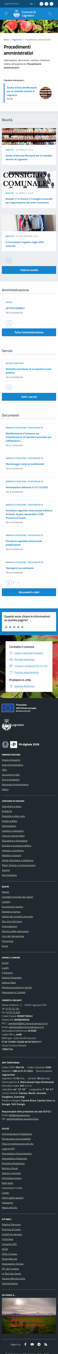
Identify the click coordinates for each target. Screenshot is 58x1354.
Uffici (9, 302)
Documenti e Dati (11, 774)
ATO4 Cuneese (9, 1254)
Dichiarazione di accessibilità (16, 1139)
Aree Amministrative (12, 765)
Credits (5, 1193)
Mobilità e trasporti (11, 855)
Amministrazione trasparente (24, 427)
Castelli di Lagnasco (12, 1234)
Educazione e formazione (14, 840)
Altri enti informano (12, 921)
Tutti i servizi (29, 397)
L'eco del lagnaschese (13, 936)
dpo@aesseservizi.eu (19, 1115)
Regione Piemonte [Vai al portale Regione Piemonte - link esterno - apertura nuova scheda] (12, 3)
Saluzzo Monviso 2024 (13, 1278)
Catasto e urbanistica (13, 831)
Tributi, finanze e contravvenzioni (18, 865)
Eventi (5, 963)
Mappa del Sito (9, 1207)
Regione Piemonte (11, 1224)
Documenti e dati (29, 592)
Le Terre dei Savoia (11, 1273)
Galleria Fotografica (12, 977)
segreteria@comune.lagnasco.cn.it (26, 1027)
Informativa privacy (12, 1178)
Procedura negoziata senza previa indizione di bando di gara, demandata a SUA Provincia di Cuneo (29, 514)
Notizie (5, 892)
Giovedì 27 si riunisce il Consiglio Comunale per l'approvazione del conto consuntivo (29, 200)
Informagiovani (9, 926)
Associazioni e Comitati (13, 992)
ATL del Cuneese (10, 1268)
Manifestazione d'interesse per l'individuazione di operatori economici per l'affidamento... (29, 437)
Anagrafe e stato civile (13, 816)
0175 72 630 (13, 1012)
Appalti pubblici (9, 821)
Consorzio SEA (9, 1244)
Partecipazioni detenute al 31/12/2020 (27, 487)
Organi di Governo (11, 760)
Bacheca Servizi (10, 1168)
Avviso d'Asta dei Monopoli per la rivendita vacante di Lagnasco (22, 91)
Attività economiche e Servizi (17, 987)
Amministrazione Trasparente (17, 1134)
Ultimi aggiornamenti (12, 1198)
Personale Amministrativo (15, 784)
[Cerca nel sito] (49, 13)
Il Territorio (7, 973)
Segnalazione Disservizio (14, 1158)
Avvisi (5, 946)
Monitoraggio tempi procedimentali (25, 464)
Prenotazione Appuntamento (17, 1153)
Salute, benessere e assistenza (17, 860)
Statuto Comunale (11, 1173)
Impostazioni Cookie (12, 1188)
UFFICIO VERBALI (15, 308)
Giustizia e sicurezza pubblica (16, 845)
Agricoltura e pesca (11, 806)
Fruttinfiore (7, 1239)
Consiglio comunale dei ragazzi (17, 897)
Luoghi (5, 968)
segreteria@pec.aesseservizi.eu (23, 1119)
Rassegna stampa (11, 911)
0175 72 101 (12, 1008)
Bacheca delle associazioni (15, 931)
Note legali (7, 1183)
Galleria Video (9, 982)
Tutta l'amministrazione (29, 332)
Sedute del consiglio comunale (17, 916)
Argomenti (17, 39)
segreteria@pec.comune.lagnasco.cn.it (28, 1023)
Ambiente (7, 811)
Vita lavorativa (9, 875)
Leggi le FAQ (8, 1148)
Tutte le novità (29, 270)
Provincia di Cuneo (11, 1229)
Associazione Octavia (13, 1264)
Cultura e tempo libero (13, 836)
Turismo (6, 870)
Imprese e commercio (13, 850)
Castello (6, 902)
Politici (5, 789)
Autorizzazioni (15, 363)
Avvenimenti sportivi (12, 907)
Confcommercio (10, 1283)
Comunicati (7, 941)
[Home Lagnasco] (27, 14)
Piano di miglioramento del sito (17, 1144)
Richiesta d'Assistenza (13, 1163)
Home (6, 39)
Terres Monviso (9, 1259)
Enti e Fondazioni (10, 779)
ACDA (5, 1249)
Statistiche (7, 1202)
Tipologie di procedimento (20, 568)
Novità (10, 149)
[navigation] (6, 13)
